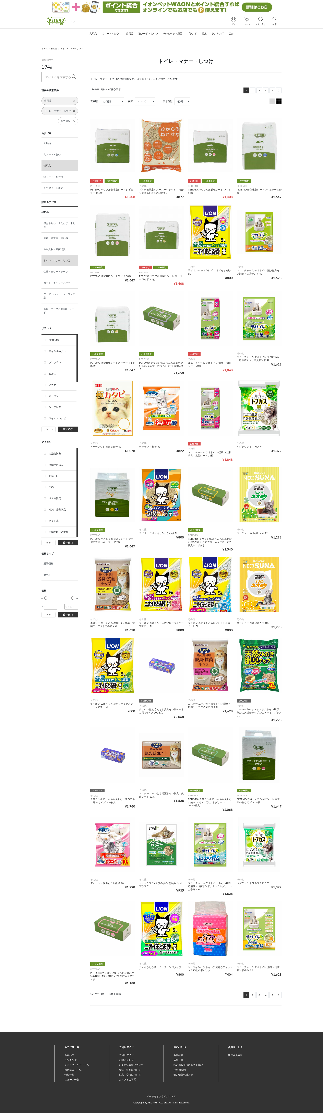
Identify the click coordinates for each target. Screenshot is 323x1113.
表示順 (94, 101)
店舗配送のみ (56, 464)
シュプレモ (55, 407)
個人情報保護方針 (183, 1074)
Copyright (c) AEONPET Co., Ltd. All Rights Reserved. (161, 1102)
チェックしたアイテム (76, 1064)
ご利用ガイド (126, 1055)
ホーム (44, 48)
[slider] (45, 598)
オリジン (54, 395)
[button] (73, 21)
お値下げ (54, 475)
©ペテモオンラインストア (161, 1096)
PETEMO (54, 339)
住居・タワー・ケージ (56, 271)
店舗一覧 (178, 1060)
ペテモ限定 (55, 498)
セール (47, 574)
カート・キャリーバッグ (57, 282)
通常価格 (48, 563)
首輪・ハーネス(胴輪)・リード (59, 310)
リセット (48, 429)
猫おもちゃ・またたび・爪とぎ (59, 225)
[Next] (279, 90)
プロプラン (55, 362)
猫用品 (54, 48)
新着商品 (69, 1055)
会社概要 (178, 1055)
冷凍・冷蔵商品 (57, 509)
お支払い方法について (131, 1064)
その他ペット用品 (53, 187)
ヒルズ (52, 373)
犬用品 (47, 143)
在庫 (130, 101)
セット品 (54, 520)
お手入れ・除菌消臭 (54, 249)
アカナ (52, 384)
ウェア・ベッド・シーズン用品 (59, 295)
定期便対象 (55, 453)
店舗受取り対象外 (58, 531)
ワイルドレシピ (57, 418)
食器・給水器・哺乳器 (56, 238)
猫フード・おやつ (53, 176)
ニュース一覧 (71, 1079)
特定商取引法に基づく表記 (188, 1064)
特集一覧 (69, 1074)
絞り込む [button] (68, 429)
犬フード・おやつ (53, 154)
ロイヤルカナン (57, 351)
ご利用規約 (180, 1069)
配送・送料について (130, 1069)
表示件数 (168, 101)
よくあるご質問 (127, 1079)
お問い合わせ (126, 1060)
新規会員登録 (235, 1055)
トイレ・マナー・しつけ (71, 48)
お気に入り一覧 (73, 1069)
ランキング (70, 1060)
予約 (51, 487)
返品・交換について (130, 1074)
